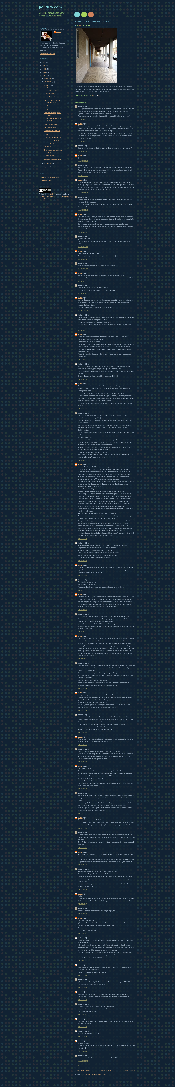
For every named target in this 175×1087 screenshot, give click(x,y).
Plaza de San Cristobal (52, 131)
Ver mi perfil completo (47, 54)
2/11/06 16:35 (82, 561)
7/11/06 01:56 (82, 889)
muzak (80, 124)
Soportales (86, 25)
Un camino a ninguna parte (53, 137)
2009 (44, 65)
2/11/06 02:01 (82, 460)
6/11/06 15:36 (82, 828)
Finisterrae (47, 146)
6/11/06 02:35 (82, 762)
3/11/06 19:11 (82, 590)
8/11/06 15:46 (82, 975)
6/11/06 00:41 (82, 745)
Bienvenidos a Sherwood (50, 177)
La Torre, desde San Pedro (53, 159)
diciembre (47, 78)
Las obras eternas (50, 127)
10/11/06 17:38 (83, 1051)
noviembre (48, 82)
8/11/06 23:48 (82, 1000)
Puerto (46, 106)
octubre (47, 85)
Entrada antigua (129, 1070)
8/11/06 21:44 (82, 987)
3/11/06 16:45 (82, 575)
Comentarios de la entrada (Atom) (96, 1074)
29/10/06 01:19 (83, 210)
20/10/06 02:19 (83, 176)
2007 (44, 72)
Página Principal (106, 1070)
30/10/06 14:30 (83, 259)
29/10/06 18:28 (83, 232)
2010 (44, 62)
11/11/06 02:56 (83, 1061)
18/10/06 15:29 (83, 161)
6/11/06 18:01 (82, 848)
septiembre (48, 163)
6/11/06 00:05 (82, 732)
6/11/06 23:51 (82, 865)
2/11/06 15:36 (82, 539)
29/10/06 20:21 (83, 247)
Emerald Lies (46, 180)
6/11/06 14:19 (82, 789)
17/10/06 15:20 (83, 119)
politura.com (50, 7)
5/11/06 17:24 (82, 659)
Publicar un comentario (85, 1066)
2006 (44, 76)
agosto (46, 167)
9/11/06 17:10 (82, 1036)
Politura (42, 194)
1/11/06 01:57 (82, 359)
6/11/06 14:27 (82, 813)
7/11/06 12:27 (82, 904)
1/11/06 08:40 (82, 379)
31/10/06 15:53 (83, 330)
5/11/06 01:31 (82, 610)
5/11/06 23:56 (82, 710)
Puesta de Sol (49, 93)
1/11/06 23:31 (82, 408)
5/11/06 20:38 (82, 688)
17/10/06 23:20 (83, 141)
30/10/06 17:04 (83, 269)
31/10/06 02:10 (83, 293)
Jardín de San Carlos (51, 97)
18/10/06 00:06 (83, 151)
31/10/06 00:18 (83, 281)
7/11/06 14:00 (82, 914)
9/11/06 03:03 (82, 1014)
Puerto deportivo (49, 155)
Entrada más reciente (82, 1070)
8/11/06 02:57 (82, 960)
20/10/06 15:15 (83, 193)
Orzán (46, 109)
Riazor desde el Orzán (51, 124)
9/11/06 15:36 (82, 1027)
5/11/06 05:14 (82, 632)
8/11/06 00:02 (82, 933)
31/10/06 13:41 (83, 310)
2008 (44, 69)
